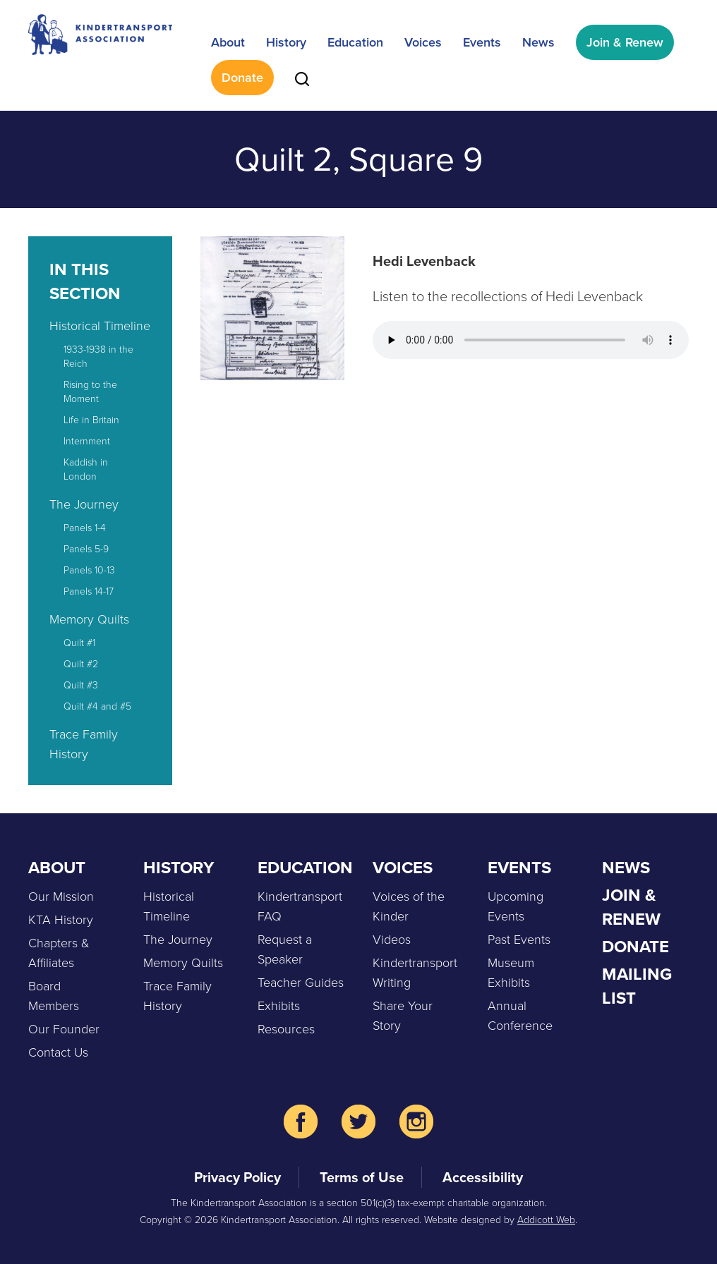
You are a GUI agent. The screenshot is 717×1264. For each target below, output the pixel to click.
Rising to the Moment (90, 391)
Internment (87, 441)
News (538, 42)
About (228, 42)
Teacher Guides (301, 982)
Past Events (519, 939)
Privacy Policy (237, 1177)
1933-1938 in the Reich (98, 356)
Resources (286, 1029)
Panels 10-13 (89, 570)
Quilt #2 (81, 664)
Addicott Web (546, 1220)
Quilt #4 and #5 (97, 706)
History (286, 42)
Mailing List (637, 986)
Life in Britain (91, 420)
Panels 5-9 (86, 549)
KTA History (60, 920)
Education (355, 42)
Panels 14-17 (89, 591)
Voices (423, 42)
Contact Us (58, 1052)
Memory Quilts (89, 619)
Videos (392, 939)
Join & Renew (624, 42)
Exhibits (279, 1006)
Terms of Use (362, 1177)
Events (482, 42)
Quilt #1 (79, 643)
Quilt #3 (81, 685)
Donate (242, 77)
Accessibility (482, 1177)
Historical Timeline (99, 326)
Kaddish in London (86, 469)
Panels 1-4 (85, 528)
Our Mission (61, 896)
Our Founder (64, 1029)
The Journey (84, 504)
